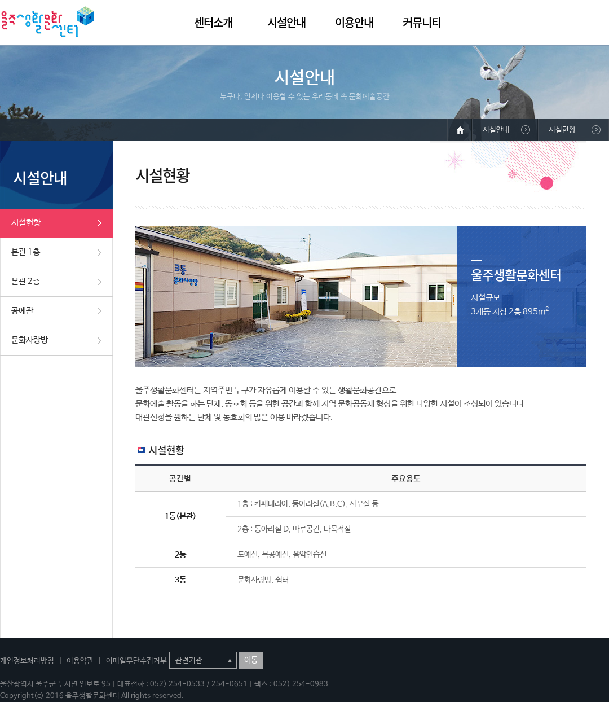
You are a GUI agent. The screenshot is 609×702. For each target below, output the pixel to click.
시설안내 (286, 22)
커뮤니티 (422, 22)
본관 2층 (25, 281)
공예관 (22, 310)
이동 (251, 660)
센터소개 (213, 22)
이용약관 (80, 661)
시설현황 (26, 222)
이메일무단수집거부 (136, 661)
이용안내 (354, 22)
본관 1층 (25, 252)
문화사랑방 (29, 340)
